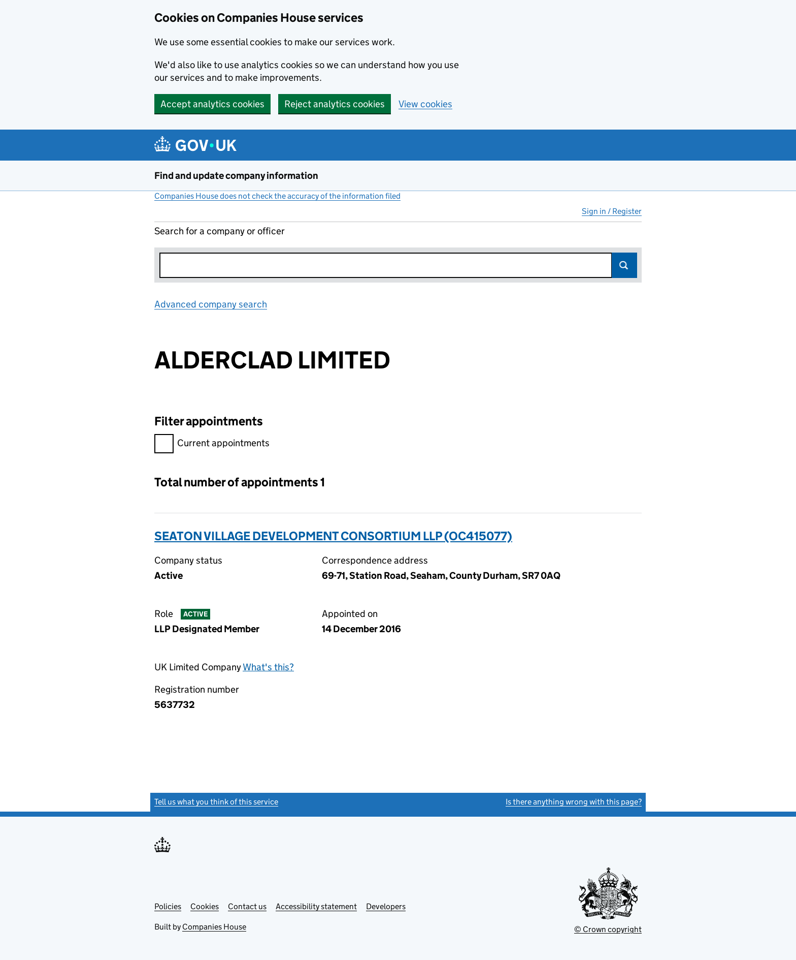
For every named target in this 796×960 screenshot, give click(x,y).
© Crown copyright (608, 929)
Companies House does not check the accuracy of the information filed (277, 196)
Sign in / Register (612, 211)
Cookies (204, 906)
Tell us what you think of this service (216, 802)
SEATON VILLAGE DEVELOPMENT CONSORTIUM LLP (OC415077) (333, 536)
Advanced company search (210, 304)
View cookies (425, 104)
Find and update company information (236, 175)
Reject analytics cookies (334, 104)
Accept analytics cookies (212, 104)
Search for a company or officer (219, 231)
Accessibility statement (316, 906)
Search (624, 265)
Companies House (214, 927)
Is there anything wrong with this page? (574, 802)
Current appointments (212, 444)
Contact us (247, 906)
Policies (167, 906)
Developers (386, 906)
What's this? (268, 667)
